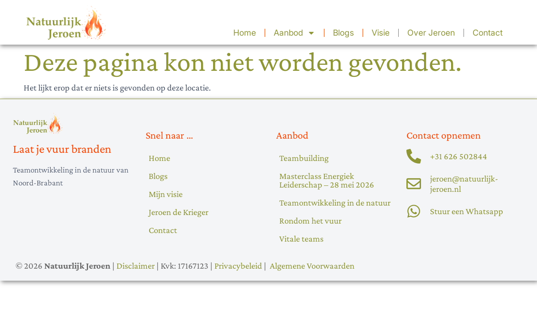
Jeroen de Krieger (178, 212)
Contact (488, 32)
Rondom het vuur (310, 220)
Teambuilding (304, 158)
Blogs (343, 32)
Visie (381, 32)
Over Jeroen (431, 32)
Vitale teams (301, 238)
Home (244, 32)
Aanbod (294, 32)
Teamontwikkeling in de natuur (335, 202)
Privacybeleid (238, 265)
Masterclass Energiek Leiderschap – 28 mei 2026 (326, 180)
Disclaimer (135, 265)
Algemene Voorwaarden (312, 265)
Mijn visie (166, 194)
